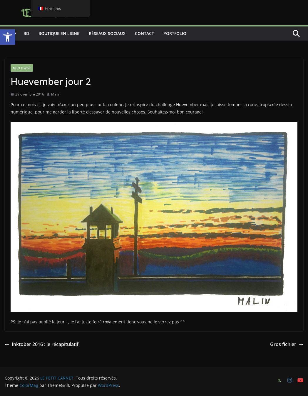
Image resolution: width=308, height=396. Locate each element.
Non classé (22, 68)
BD (26, 33)
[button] (7, 37)
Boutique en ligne (58, 33)
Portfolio (174, 33)
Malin (55, 94)
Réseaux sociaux (107, 33)
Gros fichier (286, 344)
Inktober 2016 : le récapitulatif (41, 344)
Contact (144, 33)
